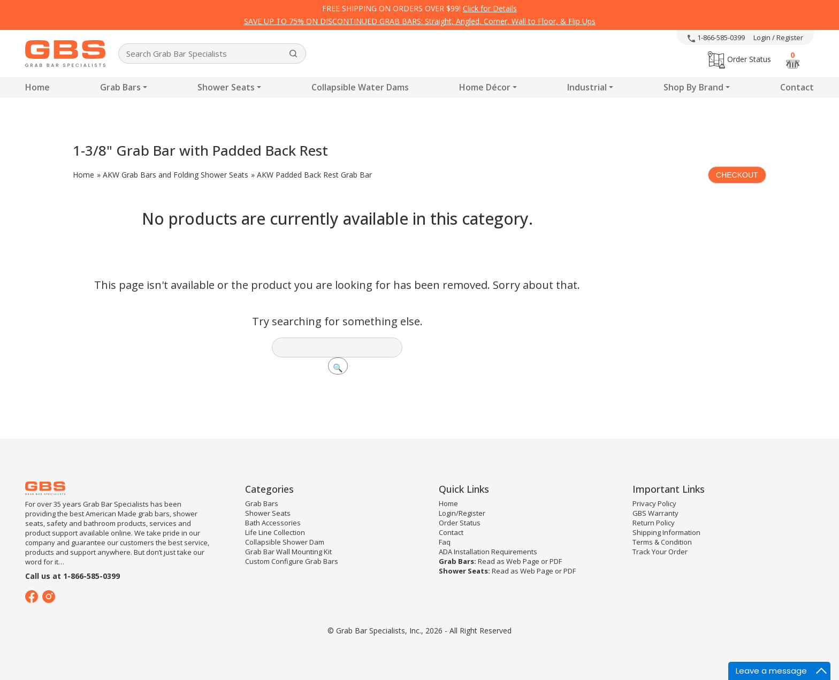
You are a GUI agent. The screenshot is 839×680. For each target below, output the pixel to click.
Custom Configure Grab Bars (291, 561)
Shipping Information (666, 532)
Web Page (522, 561)
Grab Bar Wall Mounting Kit (288, 551)
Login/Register (462, 513)
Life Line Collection (275, 532)
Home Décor (484, 87)
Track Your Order (660, 551)
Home (37, 87)
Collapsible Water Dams (360, 87)
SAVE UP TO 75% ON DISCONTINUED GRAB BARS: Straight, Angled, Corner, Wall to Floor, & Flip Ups (420, 21)
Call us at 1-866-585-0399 (72, 576)
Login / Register (778, 37)
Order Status (739, 59)
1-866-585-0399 (716, 37)
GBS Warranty (655, 513)
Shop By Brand (693, 87)
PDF (556, 561)
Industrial (587, 87)
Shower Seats (226, 87)
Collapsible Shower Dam (284, 542)
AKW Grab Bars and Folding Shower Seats (175, 175)
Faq (445, 542)
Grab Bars (120, 87)
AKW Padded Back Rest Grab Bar (314, 175)
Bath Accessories (273, 523)
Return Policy (653, 523)
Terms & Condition (662, 542)
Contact (797, 87)
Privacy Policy (654, 503)
